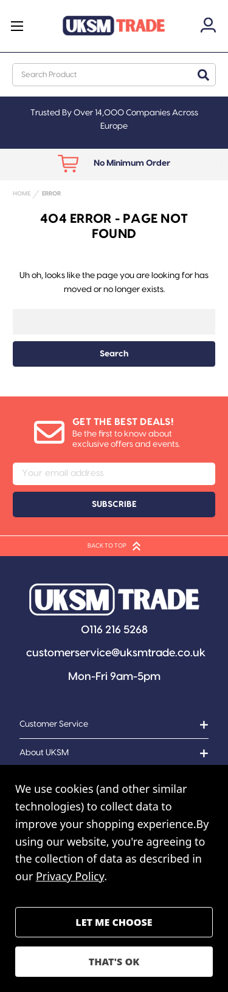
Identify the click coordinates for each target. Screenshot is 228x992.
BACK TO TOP (114, 546)
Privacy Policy (70, 876)
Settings (114, 922)
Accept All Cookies (114, 961)
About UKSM (44, 753)
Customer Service (53, 724)
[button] (114, 599)
